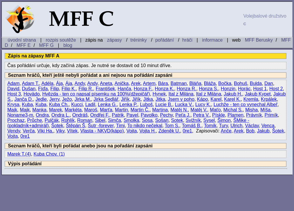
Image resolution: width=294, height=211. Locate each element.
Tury (223, 125)
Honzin (228, 88)
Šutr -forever (100, 125)
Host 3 (14, 93)
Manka (39, 109)
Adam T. (30, 83)
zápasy (114, 40)
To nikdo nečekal (144, 125)
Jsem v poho (181, 99)
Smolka (131, 120)
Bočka (224, 83)
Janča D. (23, 99)
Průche (34, 120)
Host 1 (260, 88)
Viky (60, 130)
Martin (121, 109)
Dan (268, 83)
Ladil (90, 104)
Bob (250, 130)
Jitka (148, 99)
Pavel (132, 115)
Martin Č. (139, 109)
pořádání (164, 40)
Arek (136, 83)
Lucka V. (184, 104)
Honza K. (164, 88)
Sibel (100, 120)
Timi (120, 125)
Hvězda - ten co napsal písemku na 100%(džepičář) (96, 93)
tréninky (138, 40)
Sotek (177, 120)
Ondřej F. (99, 115)
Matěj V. (199, 109)
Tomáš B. (191, 125)
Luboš (146, 104)
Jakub (263, 130)
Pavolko (149, 115)
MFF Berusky (259, 40)
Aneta (106, 83)
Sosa (147, 120)
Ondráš (79, 115)
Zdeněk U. (169, 130)
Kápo (202, 99)
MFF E (23, 45)
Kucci (77, 104)
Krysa (13, 104)
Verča (29, 130)
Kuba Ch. (59, 104)
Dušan (28, 88)
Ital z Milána (181, 93)
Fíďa (43, 88)
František (105, 88)
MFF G (46, 45)
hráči (187, 40)
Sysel (209, 120)
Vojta (131, 130)
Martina (160, 109)
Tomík (210, 125)
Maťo (215, 109)
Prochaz (16, 120)
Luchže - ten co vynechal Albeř (246, 104)
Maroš (90, 109)
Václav (252, 125)
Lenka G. (107, 104)
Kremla (250, 99)
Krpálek (269, 99)
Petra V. (201, 115)
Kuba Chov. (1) (49, 154)
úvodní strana (22, 40)
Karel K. (232, 99)
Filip (54, 88)
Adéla (47, 83)
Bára (163, 83)
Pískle (218, 115)
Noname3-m (20, 115)
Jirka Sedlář (106, 99)
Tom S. (172, 125)
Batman (179, 83)
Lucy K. (203, 104)
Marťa (106, 109)
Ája (59, 83)
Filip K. (69, 88)
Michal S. (233, 109)
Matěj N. (179, 109)
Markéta (73, 109)
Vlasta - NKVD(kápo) (102, 130)
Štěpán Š (75, 125)
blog (67, 45)
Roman (84, 120)
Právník (254, 115)
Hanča (124, 88)
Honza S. (208, 88)
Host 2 (276, 88)
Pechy (166, 115)
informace (212, 40)
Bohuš (240, 83)
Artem (149, 83)
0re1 (187, 130)
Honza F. (143, 88)
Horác (244, 88)
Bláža (210, 83)
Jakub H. (233, 93)
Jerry (54, 99)
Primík (271, 115)
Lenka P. (128, 104)
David (13, 88)
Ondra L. (60, 115)
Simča (114, 120)
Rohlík (67, 120)
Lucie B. (163, 104)
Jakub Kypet (258, 93)
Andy (79, 83)
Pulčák (52, 120)
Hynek (159, 93)
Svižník (193, 120)
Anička (122, 83)
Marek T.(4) (19, 154)
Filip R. (86, 88)
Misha (251, 109)
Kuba (27, 104)
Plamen (235, 115)
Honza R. (186, 88)
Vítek (72, 130)
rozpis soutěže (61, 40)
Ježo (67, 99)
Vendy (13, 130)
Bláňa (195, 83)
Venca (267, 125)
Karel (215, 99)
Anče (226, 130)
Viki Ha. (45, 130)
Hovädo (31, 93)
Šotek (57, 125)
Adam (13, 83)
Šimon (224, 120)
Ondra (42, 115)
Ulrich (236, 125)
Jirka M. (82, 99)
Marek (55, 109)
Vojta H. (148, 130)
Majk (12, 109)
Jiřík (125, 99)
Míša (265, 109)
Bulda (256, 83)
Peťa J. (182, 115)
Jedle (41, 99)
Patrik (118, 115)
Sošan (161, 120)
